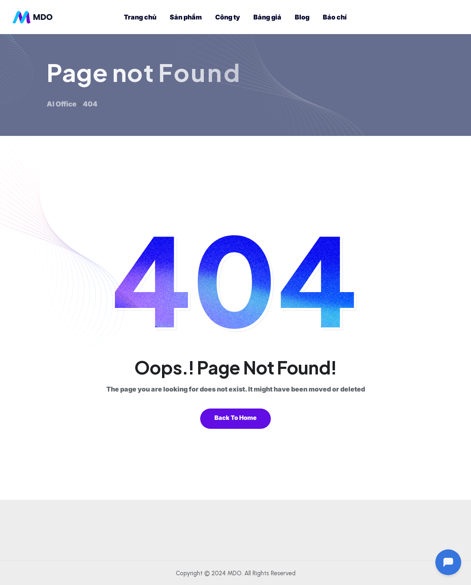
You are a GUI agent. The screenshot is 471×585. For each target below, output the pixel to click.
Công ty (227, 17)
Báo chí (335, 17)
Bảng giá (267, 17)
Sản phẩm (186, 17)
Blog (302, 17)
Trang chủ (140, 17)
